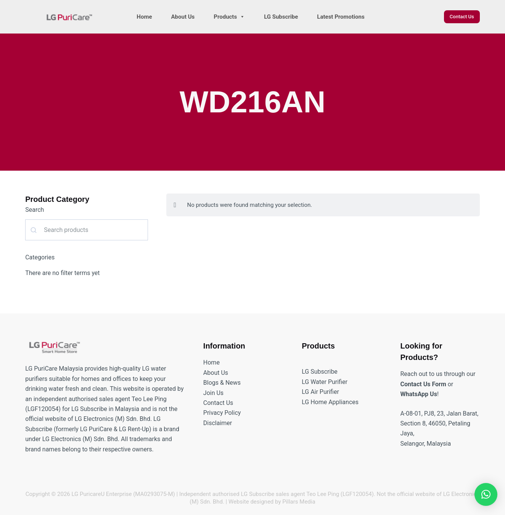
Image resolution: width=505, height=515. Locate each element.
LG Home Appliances (330, 402)
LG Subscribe (281, 16)
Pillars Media (298, 501)
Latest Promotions (340, 16)
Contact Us (462, 16)
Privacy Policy (222, 412)
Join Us (213, 393)
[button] (485, 494)
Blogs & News (222, 382)
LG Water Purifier (324, 381)
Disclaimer (217, 423)
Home (144, 16)
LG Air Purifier (320, 391)
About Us (183, 16)
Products (229, 16)
